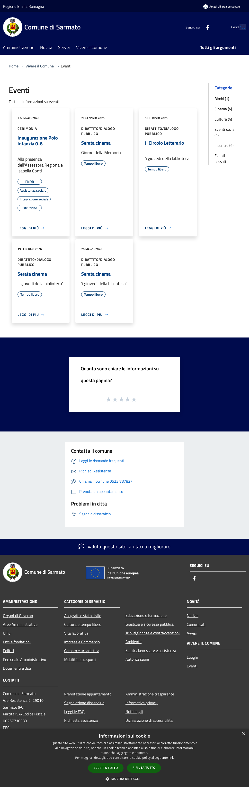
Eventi (192, 666)
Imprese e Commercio (82, 642)
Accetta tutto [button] (106, 768)
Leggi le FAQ (74, 711)
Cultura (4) (223, 119)
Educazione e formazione (146, 615)
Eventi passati (220, 158)
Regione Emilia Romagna (23, 6)
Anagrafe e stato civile (82, 615)
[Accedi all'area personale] (221, 6)
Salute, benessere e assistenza (150, 650)
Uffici (7, 633)
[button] (124, 778)
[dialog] (124, 758)
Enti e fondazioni (17, 642)
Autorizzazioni (137, 659)
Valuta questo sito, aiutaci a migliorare (124, 546)
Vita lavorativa (76, 633)
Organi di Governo (18, 615)
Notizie (192, 615)
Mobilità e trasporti (80, 659)
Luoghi (192, 657)
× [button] (243, 734)
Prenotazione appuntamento (87, 694)
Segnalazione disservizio (84, 703)
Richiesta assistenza (81, 720)
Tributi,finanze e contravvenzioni (152, 633)
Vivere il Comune (40, 66)
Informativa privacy (141, 703)
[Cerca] (240, 27)
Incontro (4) (223, 145)
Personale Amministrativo (24, 659)
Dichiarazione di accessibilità (149, 720)
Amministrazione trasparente (149, 694)
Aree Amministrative (20, 624)
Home (13, 66)
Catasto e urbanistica (81, 651)
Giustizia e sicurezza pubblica (149, 624)
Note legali (134, 711)
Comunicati (196, 624)
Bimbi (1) (221, 99)
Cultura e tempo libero (82, 624)
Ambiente (133, 642)
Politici (8, 651)
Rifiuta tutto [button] (144, 768)
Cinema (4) (223, 109)
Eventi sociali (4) (225, 132)
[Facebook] (197, 27)
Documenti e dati (17, 668)
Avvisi (192, 633)
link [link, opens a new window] (171, 758)
